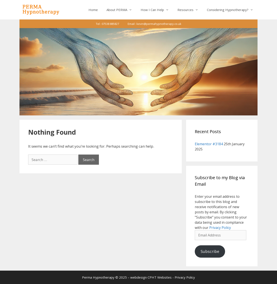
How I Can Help (157, 9)
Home (93, 10)
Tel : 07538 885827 (107, 24)
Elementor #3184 (209, 144)
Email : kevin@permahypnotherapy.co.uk (154, 24)
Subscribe (210, 251)
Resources (190, 9)
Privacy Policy (220, 227)
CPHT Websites (160, 277)
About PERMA (121, 9)
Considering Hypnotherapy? (232, 9)
